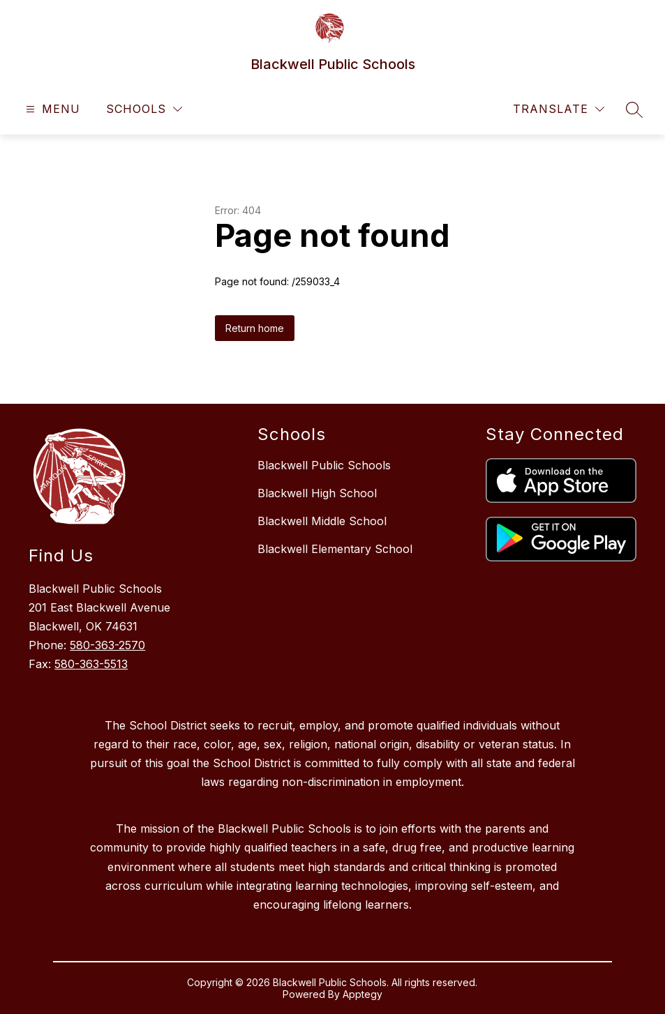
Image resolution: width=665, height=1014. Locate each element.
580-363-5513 (91, 664)
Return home (254, 328)
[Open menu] (51, 109)
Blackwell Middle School (322, 521)
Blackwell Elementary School (334, 549)
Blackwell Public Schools (324, 465)
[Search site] (634, 109)
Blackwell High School (317, 493)
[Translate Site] (558, 109)
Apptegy (362, 994)
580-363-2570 (107, 645)
